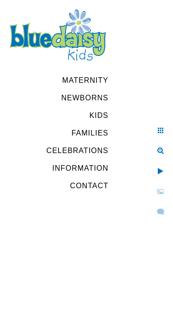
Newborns (84, 98)
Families (90, 133)
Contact (89, 186)
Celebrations (77, 150)
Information (80, 168)
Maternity (85, 80)
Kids (98, 115)
